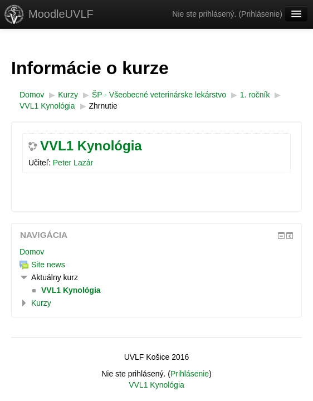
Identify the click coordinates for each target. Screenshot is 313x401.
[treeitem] (156, 251)
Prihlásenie (260, 13)
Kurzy (41, 303)
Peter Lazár (73, 162)
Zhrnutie (103, 105)
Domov (31, 251)
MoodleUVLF (61, 14)
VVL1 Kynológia (91, 146)
